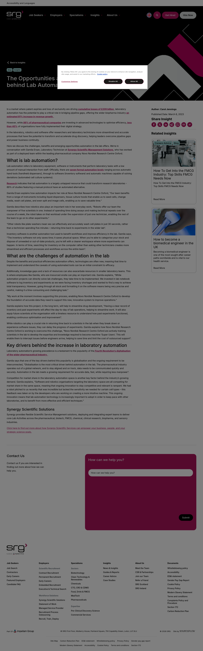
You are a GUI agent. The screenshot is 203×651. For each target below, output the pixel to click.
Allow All (134, 81)
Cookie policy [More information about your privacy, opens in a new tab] (102, 74)
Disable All (113, 81)
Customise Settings (69, 82)
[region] (102, 77)
